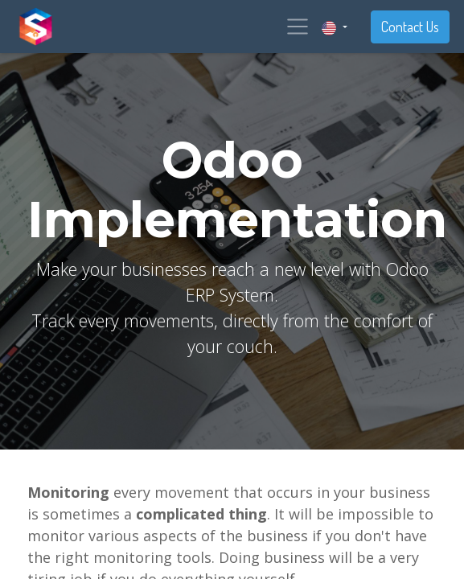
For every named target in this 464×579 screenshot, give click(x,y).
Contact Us (410, 26)
